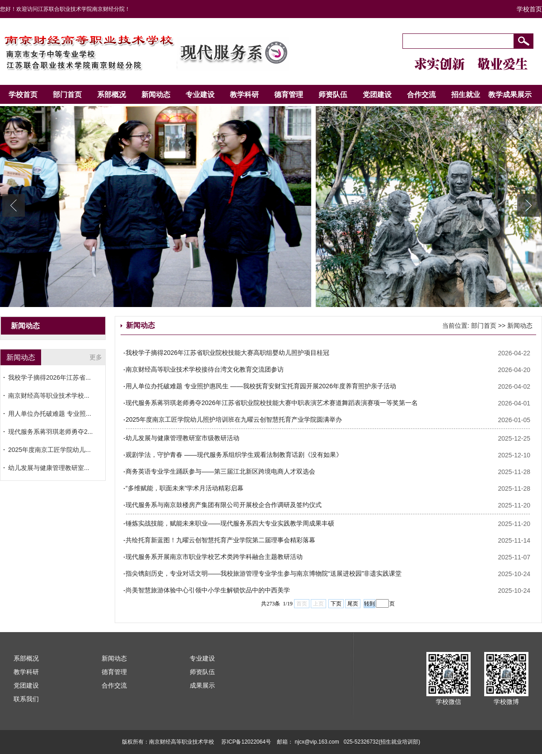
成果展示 (202, 685)
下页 (336, 603)
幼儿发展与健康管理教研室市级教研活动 (182, 438)
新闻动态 (155, 94)
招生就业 (465, 94)
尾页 (352, 603)
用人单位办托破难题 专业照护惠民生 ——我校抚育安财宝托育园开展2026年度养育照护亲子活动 (261, 386)
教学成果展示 (510, 94)
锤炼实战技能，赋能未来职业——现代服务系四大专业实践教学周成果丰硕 (230, 523)
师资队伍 (332, 94)
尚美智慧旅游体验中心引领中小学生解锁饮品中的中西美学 (208, 590)
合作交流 (421, 94)
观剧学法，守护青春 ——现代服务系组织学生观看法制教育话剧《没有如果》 (234, 454)
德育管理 (288, 94)
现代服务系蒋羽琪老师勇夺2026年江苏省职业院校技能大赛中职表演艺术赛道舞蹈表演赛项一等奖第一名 (272, 402)
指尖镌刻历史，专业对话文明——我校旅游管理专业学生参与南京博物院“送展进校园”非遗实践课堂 (264, 573)
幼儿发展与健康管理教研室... (48, 467)
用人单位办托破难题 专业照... (49, 413)
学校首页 (529, 9)
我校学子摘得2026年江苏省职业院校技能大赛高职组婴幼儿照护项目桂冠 (227, 352)
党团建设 (377, 94)
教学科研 (244, 94)
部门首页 (67, 94)
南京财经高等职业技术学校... (48, 395)
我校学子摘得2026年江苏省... (49, 377)
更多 (95, 357)
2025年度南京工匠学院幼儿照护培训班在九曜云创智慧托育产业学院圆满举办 (234, 419)
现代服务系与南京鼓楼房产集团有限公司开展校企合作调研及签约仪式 (224, 504)
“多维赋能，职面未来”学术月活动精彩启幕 (184, 488)
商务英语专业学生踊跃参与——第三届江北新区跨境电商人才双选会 (220, 471)
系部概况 (111, 94)
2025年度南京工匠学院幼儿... (49, 449)
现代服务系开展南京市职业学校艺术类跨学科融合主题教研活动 (214, 556)
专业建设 (200, 94)
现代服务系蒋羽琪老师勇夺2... (50, 431)
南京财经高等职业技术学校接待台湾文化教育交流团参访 (205, 369)
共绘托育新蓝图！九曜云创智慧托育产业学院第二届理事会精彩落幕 (220, 540)
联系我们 (26, 699)
